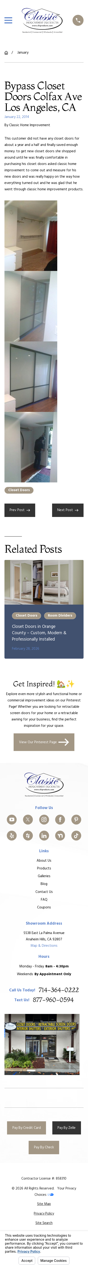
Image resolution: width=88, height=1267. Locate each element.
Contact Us (44, 892)
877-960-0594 (53, 1000)
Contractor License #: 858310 (43, 1178)
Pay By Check (44, 1147)
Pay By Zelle (66, 1128)
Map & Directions (44, 946)
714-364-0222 (59, 990)
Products (44, 869)
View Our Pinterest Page (44, 742)
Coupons (44, 907)
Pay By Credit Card (26, 1128)
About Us (44, 861)
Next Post (67, 510)
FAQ (44, 900)
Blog (44, 884)
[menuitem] (44, 1204)
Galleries (44, 876)
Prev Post (20, 510)
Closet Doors (19, 490)
